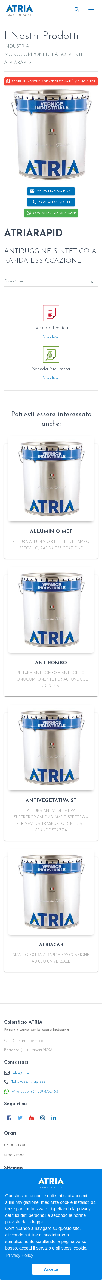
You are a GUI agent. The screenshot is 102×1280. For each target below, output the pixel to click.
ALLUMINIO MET (51, 531)
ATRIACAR (51, 945)
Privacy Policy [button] (19, 1255)
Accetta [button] (51, 1269)
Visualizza (51, 337)
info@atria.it (22, 1073)
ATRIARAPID (17, 62)
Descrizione (49, 282)
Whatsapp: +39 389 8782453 (34, 1092)
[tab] (51, 277)
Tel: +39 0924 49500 (28, 1082)
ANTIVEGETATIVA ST (51, 800)
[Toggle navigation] (91, 9)
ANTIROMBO (51, 663)
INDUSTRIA (16, 46)
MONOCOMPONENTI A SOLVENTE (44, 54)
